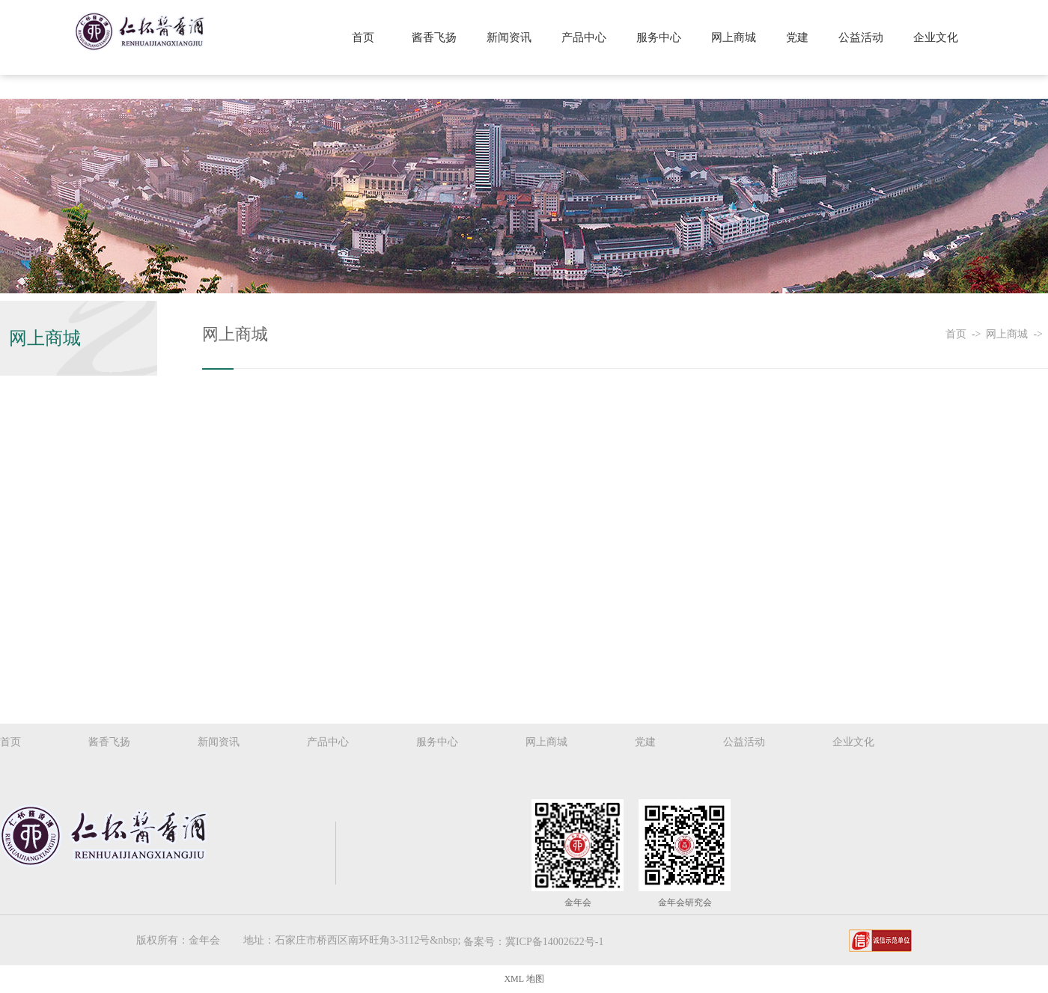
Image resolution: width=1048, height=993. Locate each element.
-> (979, 334)
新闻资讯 (512, 37)
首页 (367, 37)
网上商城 (735, 37)
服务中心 (661, 37)
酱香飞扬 (437, 37)
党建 (798, 37)
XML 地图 (523, 979)
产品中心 (586, 37)
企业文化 (935, 37)
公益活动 (861, 37)
